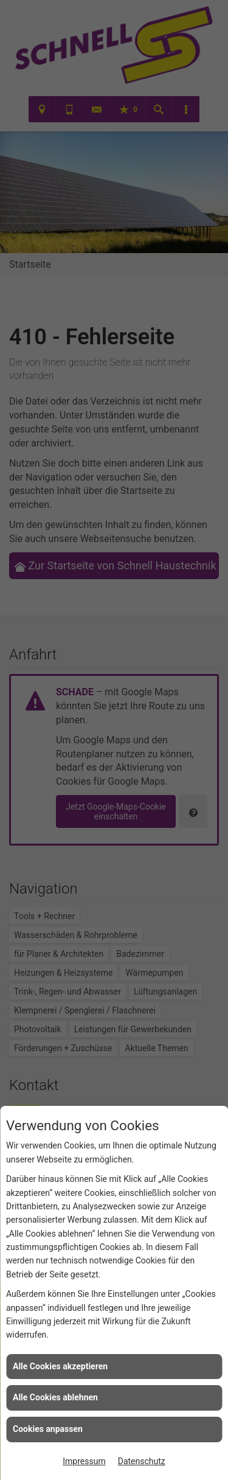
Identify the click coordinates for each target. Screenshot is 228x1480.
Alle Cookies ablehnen (55, 1397)
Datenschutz (141, 1461)
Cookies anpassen (48, 1429)
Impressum (84, 1461)
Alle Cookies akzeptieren (60, 1366)
